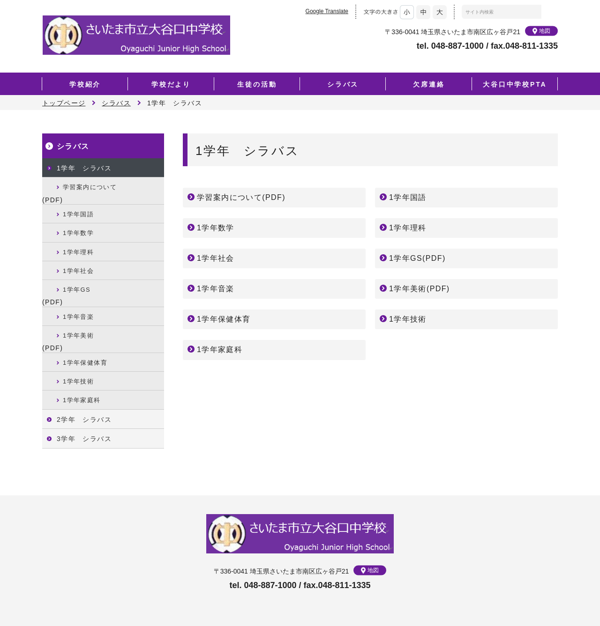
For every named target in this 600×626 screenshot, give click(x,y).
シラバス (343, 84)
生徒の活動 (257, 84)
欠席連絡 (428, 84)
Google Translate (327, 11)
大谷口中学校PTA (515, 84)
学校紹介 (85, 84)
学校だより (171, 84)
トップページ (63, 103)
